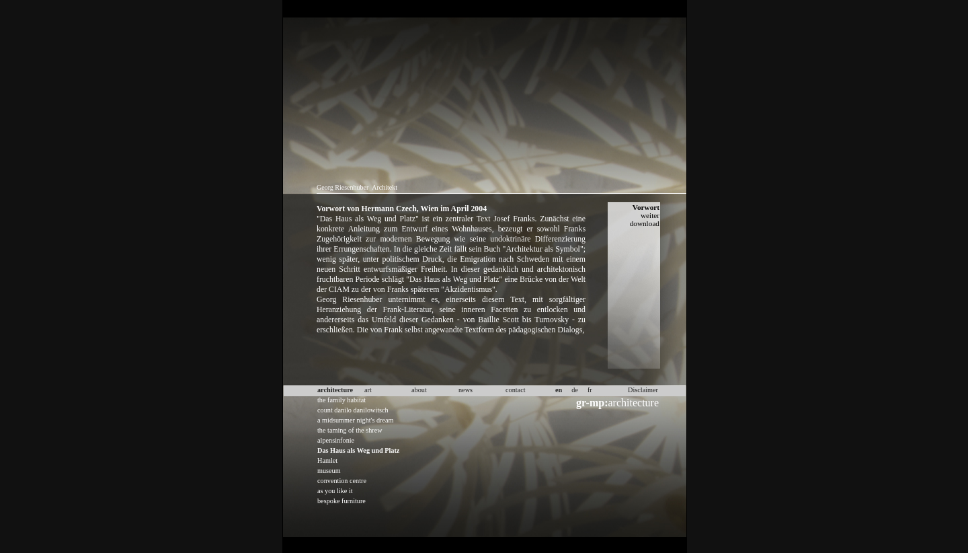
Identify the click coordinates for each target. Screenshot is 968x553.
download (644, 223)
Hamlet (327, 460)
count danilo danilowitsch (353, 410)
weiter (650, 215)
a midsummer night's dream (355, 420)
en (558, 390)
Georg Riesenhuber (342, 187)
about (419, 390)
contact (516, 390)
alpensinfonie (335, 440)
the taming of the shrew (349, 430)
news (465, 390)
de (574, 390)
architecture (617, 402)
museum (329, 470)
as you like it (335, 490)
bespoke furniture (341, 501)
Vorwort (646, 207)
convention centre (341, 480)
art (368, 390)
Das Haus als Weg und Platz (358, 450)
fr (590, 390)
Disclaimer (643, 390)
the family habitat (341, 400)
